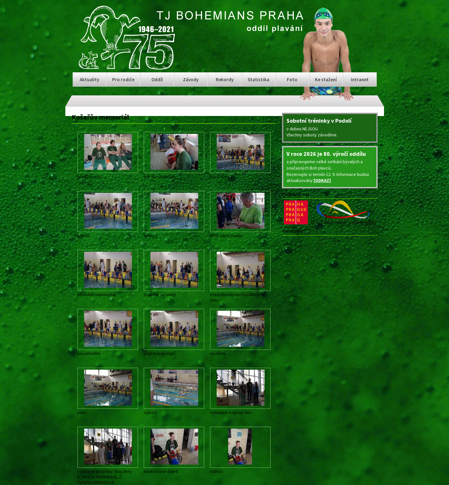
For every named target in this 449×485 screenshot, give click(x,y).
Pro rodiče (123, 79)
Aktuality (89, 79)
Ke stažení (326, 79)
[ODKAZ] (322, 180)
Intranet (360, 79)
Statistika (258, 79)
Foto (292, 79)
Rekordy (225, 79)
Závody (191, 79)
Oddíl (157, 79)
